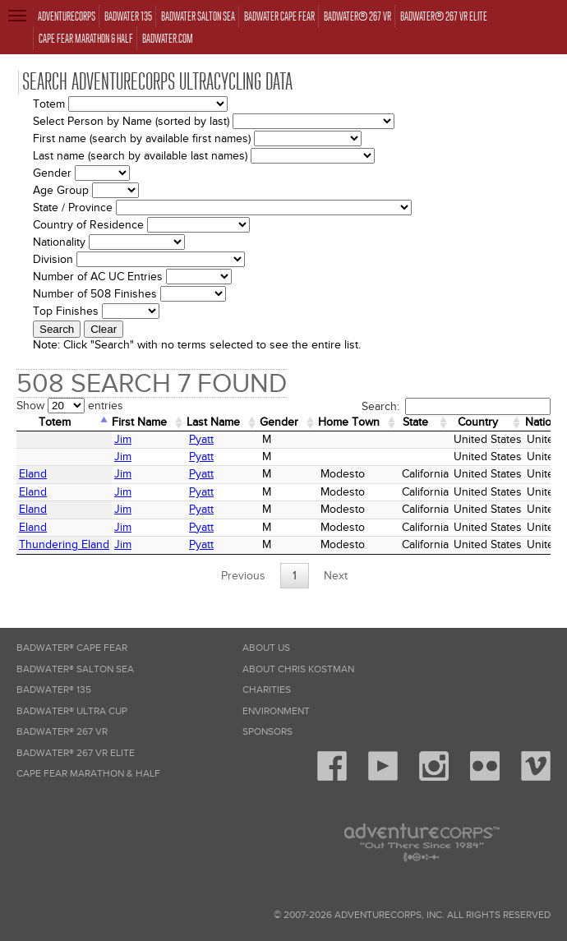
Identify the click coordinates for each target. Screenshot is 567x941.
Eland (33, 474)
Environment (276, 711)
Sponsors (267, 732)
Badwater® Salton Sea (75, 669)
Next (336, 576)
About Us (266, 648)
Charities (266, 690)
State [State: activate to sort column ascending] (415, 422)
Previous (243, 576)
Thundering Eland (64, 544)
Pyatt (201, 439)
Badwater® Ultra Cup (71, 711)
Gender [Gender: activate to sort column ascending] (279, 422)
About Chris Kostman (298, 669)
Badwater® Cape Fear (71, 648)
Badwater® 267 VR (62, 732)
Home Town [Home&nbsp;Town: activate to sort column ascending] (349, 422)
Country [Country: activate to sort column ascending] (478, 422)
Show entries (69, 406)
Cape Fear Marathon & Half (88, 773)
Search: (456, 406)
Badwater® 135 (53, 690)
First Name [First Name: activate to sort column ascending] (139, 422)
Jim (122, 439)
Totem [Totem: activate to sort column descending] (55, 422)
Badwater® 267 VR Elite (75, 753)
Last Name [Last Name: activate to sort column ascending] (213, 422)
